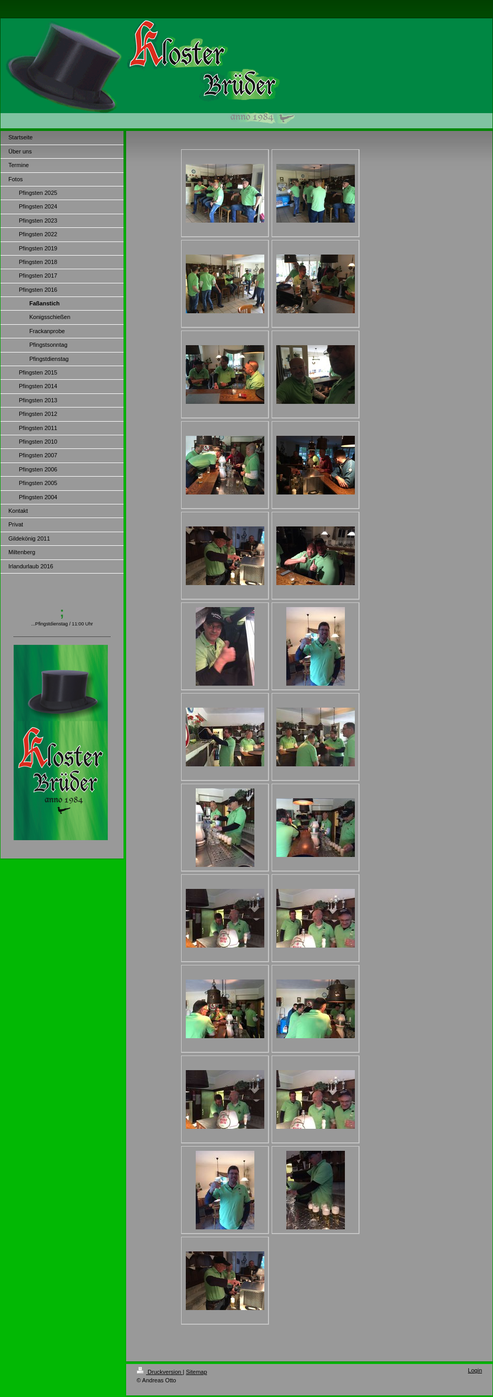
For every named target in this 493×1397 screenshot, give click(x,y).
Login (475, 1370)
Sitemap (196, 1372)
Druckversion (160, 1372)
